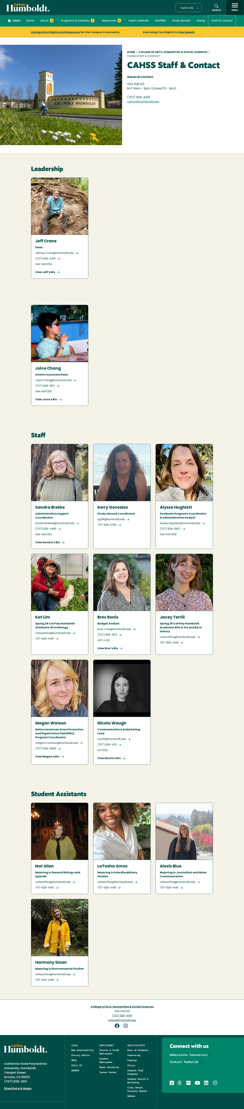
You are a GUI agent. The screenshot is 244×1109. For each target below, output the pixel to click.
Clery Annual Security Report (137, 1089)
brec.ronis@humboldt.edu (114, 629)
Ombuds (131, 1096)
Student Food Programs (135, 1072)
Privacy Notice (80, 1055)
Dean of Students (137, 1050)
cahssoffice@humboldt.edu (53, 633)
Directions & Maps (18, 1088)
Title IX (76, 1065)
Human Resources (109, 1067)
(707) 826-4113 (107, 744)
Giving (201, 21)
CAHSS (14, 21)
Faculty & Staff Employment (109, 1052)
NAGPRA (160, 21)
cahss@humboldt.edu (143, 101)
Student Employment (105, 1060)
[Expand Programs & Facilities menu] (93, 20)
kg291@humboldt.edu (111, 519)
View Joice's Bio (46, 399)
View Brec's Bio (107, 648)
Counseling (133, 1055)
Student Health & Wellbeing (137, 1081)
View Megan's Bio (47, 756)
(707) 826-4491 (45, 258)
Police (131, 1065)
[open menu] (235, 7)
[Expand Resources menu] (119, 20)
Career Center (107, 1072)
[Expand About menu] (52, 20)
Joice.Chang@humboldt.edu (53, 380)
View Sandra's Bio (47, 542)
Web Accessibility (82, 1050)
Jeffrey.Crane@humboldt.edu (54, 253)
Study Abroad (181, 21)
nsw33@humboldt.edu (111, 739)
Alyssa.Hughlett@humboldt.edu (180, 523)
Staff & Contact (222, 21)
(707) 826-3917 (45, 386)
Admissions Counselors (189, 1055)
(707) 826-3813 (107, 635)
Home (30, 21)
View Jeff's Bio (45, 272)
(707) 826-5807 (170, 529)
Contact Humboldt (184, 1062)
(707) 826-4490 (45, 529)
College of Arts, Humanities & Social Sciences (172, 52)
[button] (188, 7)
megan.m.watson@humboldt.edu (56, 743)
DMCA (74, 1060)
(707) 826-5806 (45, 748)
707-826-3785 (107, 525)
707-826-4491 (44, 639)
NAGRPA (75, 1070)
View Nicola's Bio (109, 758)
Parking (132, 1060)
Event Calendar (139, 21)
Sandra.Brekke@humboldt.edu (54, 523)
